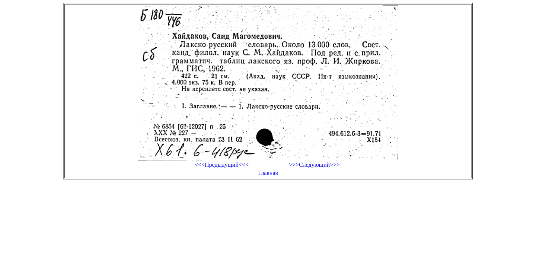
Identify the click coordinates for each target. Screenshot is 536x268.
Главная (268, 173)
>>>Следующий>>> (314, 165)
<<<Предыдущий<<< (222, 165)
